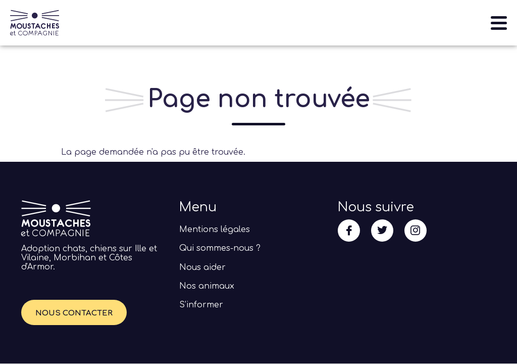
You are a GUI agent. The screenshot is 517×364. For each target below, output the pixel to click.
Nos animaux (206, 286)
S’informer (201, 304)
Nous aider (202, 267)
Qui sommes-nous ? (220, 248)
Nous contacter (74, 313)
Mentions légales (214, 229)
